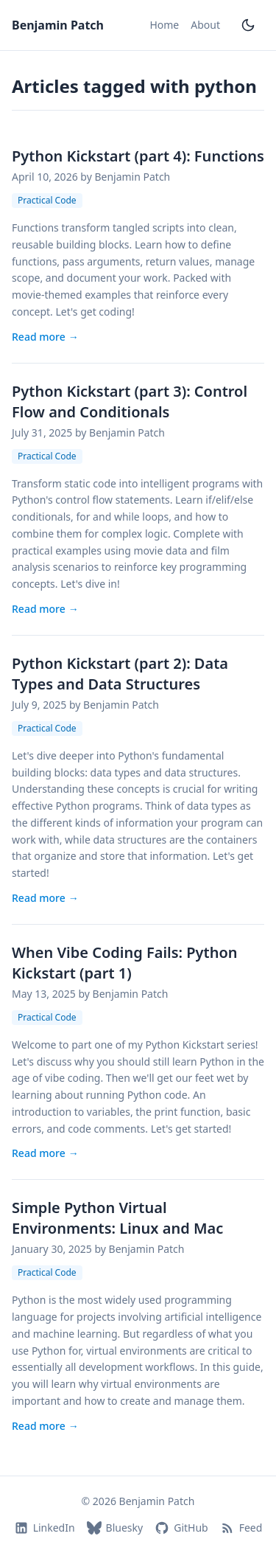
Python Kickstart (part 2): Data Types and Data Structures (120, 673)
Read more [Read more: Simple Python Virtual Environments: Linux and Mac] (45, 1426)
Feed (241, 1528)
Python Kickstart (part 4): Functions (138, 156)
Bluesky (115, 1528)
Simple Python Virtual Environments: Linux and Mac (117, 1218)
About (205, 25)
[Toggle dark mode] (248, 25)
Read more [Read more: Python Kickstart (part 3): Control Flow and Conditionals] (45, 609)
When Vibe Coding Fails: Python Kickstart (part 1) (125, 962)
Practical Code (47, 200)
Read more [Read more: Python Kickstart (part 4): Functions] (45, 337)
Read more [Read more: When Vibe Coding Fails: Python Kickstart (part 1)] (45, 1153)
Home (164, 25)
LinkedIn (44, 1528)
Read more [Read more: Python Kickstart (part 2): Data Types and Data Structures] (45, 898)
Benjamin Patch (58, 25)
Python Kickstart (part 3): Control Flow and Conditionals (129, 401)
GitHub (181, 1528)
